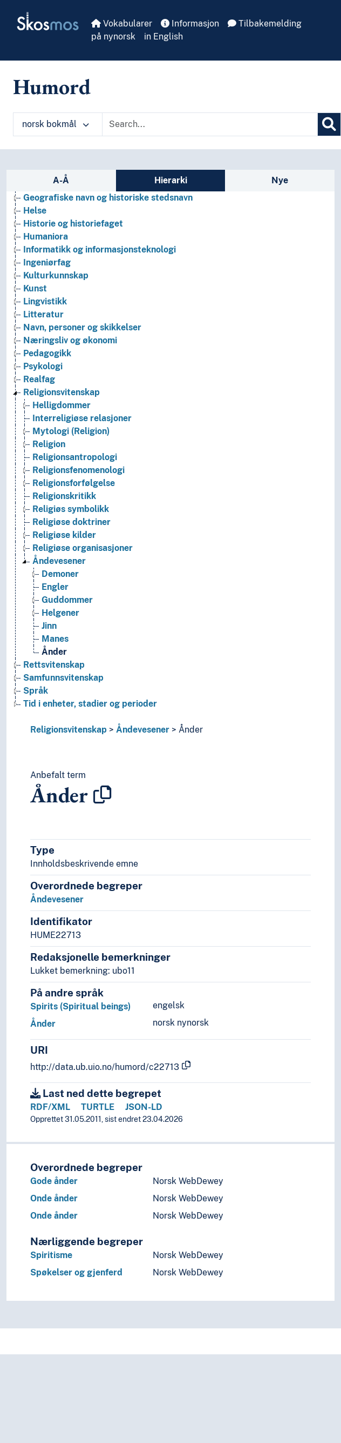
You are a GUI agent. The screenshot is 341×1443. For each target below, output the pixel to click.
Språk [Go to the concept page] (35, 691)
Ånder (191, 729)
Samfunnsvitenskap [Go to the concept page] (63, 678)
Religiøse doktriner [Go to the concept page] (71, 522)
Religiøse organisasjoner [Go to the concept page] (82, 548)
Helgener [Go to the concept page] (60, 613)
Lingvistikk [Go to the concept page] (45, 301)
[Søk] (329, 124)
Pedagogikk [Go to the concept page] (47, 353)
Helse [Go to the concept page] (34, 210)
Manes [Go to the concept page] (55, 639)
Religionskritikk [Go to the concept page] (64, 496)
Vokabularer (121, 23)
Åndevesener (142, 729)
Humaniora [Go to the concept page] (45, 236)
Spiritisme (51, 1255)
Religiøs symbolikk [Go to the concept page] (70, 509)
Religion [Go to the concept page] (48, 444)
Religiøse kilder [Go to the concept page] (64, 535)
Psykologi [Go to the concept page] (43, 366)
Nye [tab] (279, 180)
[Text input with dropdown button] (210, 124)
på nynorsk (113, 36)
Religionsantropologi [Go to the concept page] (74, 457)
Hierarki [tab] (170, 180)
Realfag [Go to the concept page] (39, 379)
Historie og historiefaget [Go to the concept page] (73, 223)
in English (163, 36)
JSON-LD (143, 1107)
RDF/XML (50, 1107)
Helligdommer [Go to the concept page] (61, 405)
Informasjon (190, 23)
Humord (52, 86)
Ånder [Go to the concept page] (54, 652)
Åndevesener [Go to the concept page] (59, 561)
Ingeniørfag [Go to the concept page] (47, 262)
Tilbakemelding (265, 23)
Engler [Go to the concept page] (55, 587)
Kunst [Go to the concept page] (35, 288)
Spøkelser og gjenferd (76, 1272)
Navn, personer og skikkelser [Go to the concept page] (82, 327)
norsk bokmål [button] (55, 124)
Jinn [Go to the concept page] (49, 626)
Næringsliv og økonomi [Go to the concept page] (70, 340)
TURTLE (97, 1107)
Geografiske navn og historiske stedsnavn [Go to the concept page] (108, 197)
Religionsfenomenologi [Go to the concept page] (78, 470)
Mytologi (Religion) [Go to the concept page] (71, 431)
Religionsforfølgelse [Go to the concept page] (73, 483)
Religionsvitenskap (68, 729)
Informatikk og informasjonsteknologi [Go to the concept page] (99, 249)
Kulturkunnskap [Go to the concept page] (55, 275)
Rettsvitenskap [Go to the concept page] (54, 665)
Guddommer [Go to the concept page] (67, 600)
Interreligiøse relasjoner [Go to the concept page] (82, 418)
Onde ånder (54, 1198)
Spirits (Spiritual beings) (80, 1006)
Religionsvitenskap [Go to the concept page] (61, 392)
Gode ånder (54, 1181)
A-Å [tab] (61, 180)
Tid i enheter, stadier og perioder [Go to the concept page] (90, 704)
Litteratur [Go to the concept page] (43, 314)
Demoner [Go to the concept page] (60, 574)
